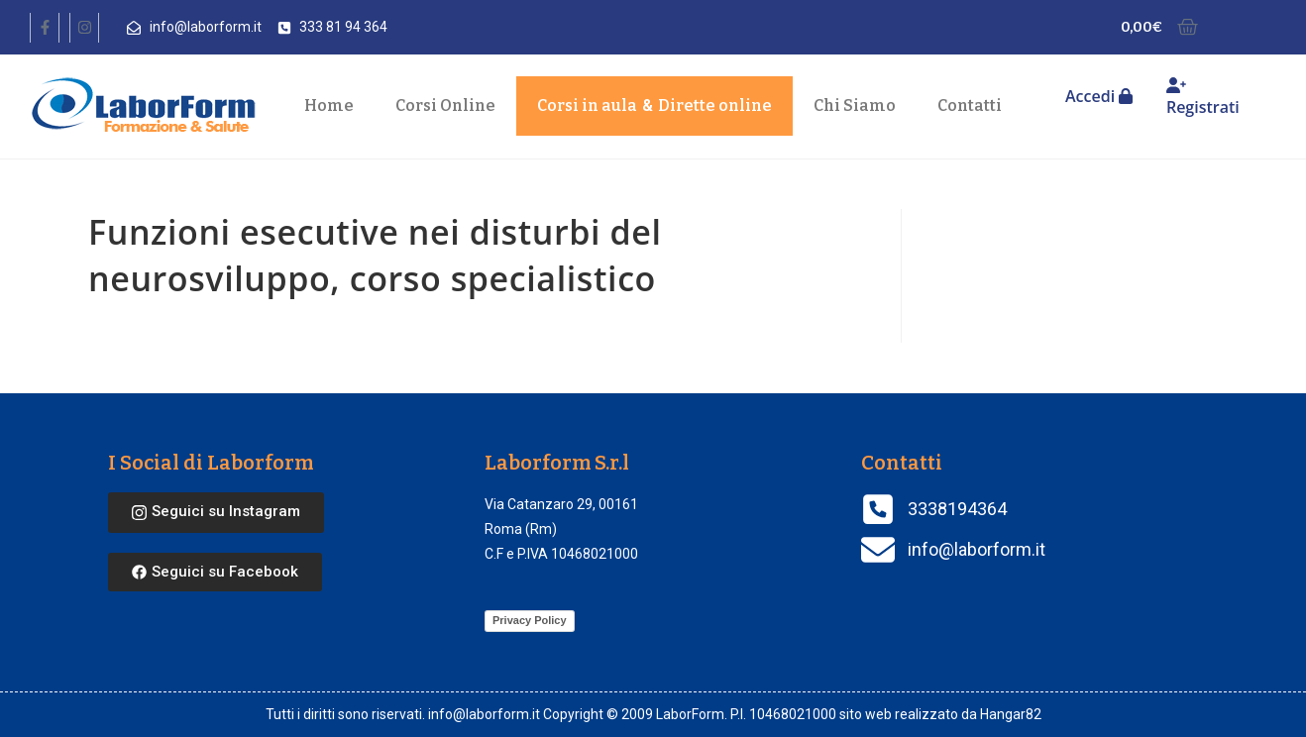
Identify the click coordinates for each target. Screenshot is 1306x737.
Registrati (1203, 97)
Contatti (969, 105)
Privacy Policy (529, 620)
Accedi (1099, 96)
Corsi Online (445, 105)
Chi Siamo (855, 105)
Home (329, 105)
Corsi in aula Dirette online (654, 106)
